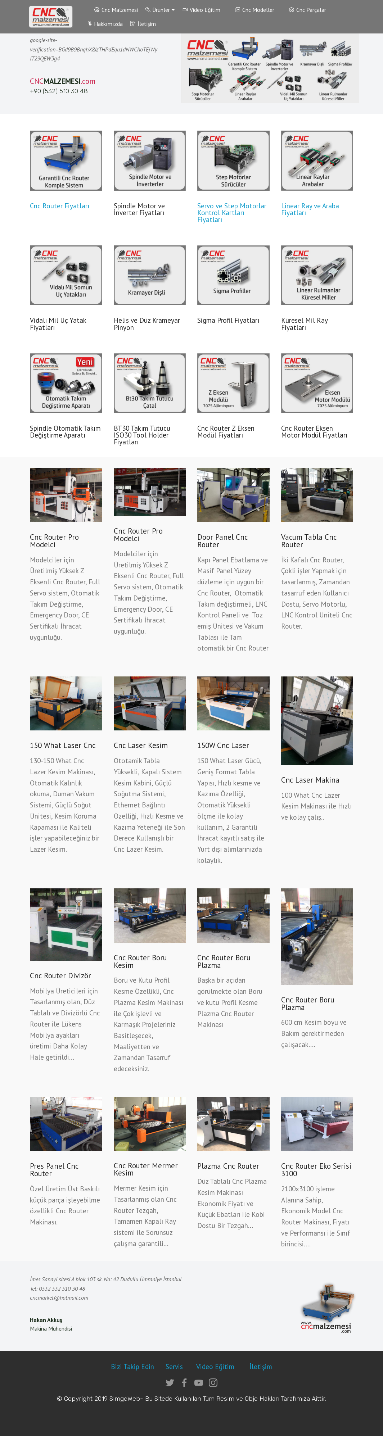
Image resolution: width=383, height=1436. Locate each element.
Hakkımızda (105, 23)
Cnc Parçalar (307, 9)
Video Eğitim (201, 9)
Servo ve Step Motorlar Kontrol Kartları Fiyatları (231, 212)
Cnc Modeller (254, 9)
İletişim (143, 23)
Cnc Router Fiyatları (59, 205)
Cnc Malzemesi (116, 9)
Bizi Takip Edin (132, 1366)
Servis (175, 1366)
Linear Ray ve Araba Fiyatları (310, 209)
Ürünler (157, 9)
